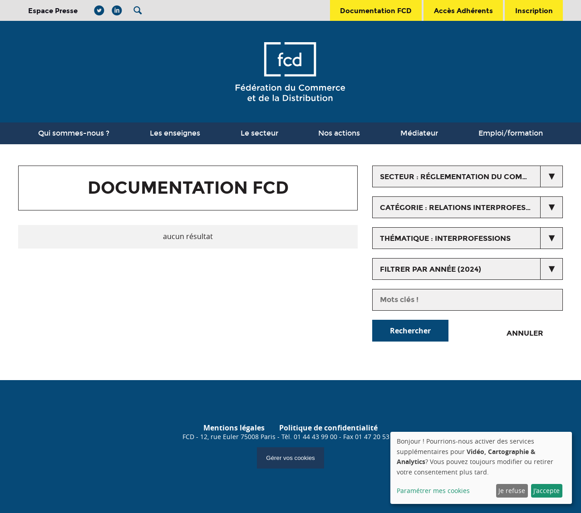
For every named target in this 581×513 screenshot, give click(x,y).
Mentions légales (234, 428)
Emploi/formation (510, 133)
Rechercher (410, 331)
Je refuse (511, 490)
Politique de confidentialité (328, 428)
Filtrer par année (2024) (430, 269)
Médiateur (419, 133)
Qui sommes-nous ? (73, 133)
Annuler (525, 333)
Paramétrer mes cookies (433, 490)
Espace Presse (53, 10)
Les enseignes (175, 133)
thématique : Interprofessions (445, 238)
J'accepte (546, 490)
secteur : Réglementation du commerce (464, 176)
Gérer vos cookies (290, 457)
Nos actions (339, 133)
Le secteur (259, 133)
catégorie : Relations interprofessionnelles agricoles (471, 207)
